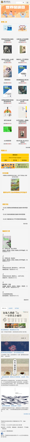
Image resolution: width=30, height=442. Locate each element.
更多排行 (26, 300)
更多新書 (28, 147)
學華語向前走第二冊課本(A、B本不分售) (13, 276)
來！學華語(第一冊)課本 (8, 258)
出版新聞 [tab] (10, 308)
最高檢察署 (5, 295)
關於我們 (3, 427)
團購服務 (15, 155)
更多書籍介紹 (27, 414)
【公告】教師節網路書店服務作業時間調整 (13, 214)
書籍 (5, 160)
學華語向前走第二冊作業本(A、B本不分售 (13, 267)
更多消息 (25, 223)
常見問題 (9, 427)
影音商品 (24, 160)
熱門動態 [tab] (17, 308)
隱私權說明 (20, 427)
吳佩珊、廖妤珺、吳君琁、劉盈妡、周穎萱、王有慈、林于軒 (15, 287)
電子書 (15, 160)
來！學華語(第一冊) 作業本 (9, 248)
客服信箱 (4, 428)
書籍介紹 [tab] (4, 308)
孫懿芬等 (4, 277)
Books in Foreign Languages (15, 157)
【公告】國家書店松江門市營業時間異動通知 (14, 219)
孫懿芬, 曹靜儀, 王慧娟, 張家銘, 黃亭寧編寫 (13, 250)
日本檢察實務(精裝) (7, 294)
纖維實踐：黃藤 (6, 284)
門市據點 (26, 427)
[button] (3, 12)
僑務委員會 (5, 269)
